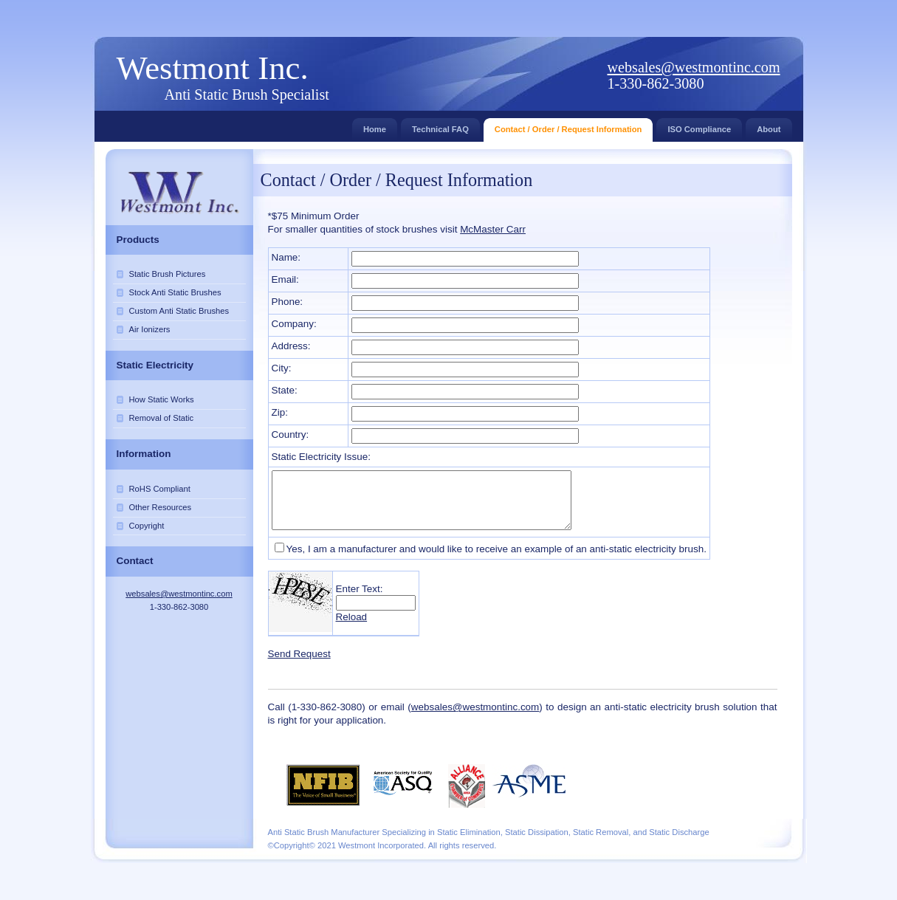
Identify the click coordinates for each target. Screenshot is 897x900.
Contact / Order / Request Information (568, 126)
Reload (352, 616)
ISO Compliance (699, 126)
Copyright (147, 525)
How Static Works (161, 399)
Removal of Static (161, 417)
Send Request (299, 653)
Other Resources (160, 507)
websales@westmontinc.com (694, 67)
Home (374, 126)
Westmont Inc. (213, 67)
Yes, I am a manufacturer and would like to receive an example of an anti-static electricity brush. (496, 548)
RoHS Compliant (159, 488)
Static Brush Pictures (167, 273)
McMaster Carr (493, 229)
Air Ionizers (150, 329)
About (768, 126)
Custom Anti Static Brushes (179, 310)
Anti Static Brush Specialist (247, 94)
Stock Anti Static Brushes (175, 292)
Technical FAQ (440, 126)
